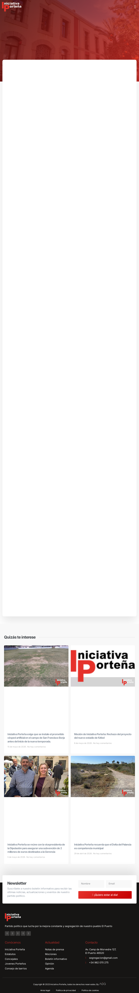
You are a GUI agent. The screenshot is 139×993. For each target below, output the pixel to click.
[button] (135, 6)
